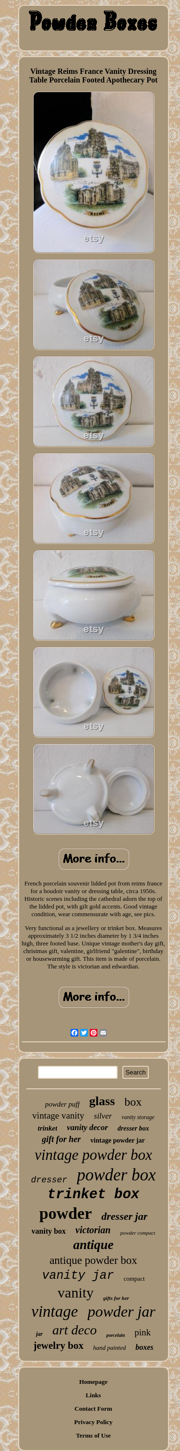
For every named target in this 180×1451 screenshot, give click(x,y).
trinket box (93, 1195)
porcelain (115, 1335)
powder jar (121, 1311)
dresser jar (124, 1216)
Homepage (93, 1381)
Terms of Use (93, 1435)
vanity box (49, 1231)
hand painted (109, 1347)
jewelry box (59, 1345)
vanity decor (87, 1127)
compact (133, 1278)
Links (93, 1395)
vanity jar (78, 1276)
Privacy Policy (93, 1422)
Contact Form (93, 1408)
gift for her (61, 1139)
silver (103, 1116)
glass (102, 1101)
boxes (144, 1347)
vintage (54, 1311)
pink (142, 1332)
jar (39, 1334)
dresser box (133, 1128)
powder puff (62, 1104)
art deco (74, 1329)
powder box (116, 1175)
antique (93, 1245)
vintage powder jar (117, 1140)
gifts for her (116, 1298)
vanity (76, 1292)
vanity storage (137, 1117)
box (133, 1102)
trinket (47, 1128)
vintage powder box (93, 1154)
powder (65, 1213)
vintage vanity (58, 1115)
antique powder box (93, 1260)
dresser (49, 1180)
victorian (92, 1230)
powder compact (137, 1233)
